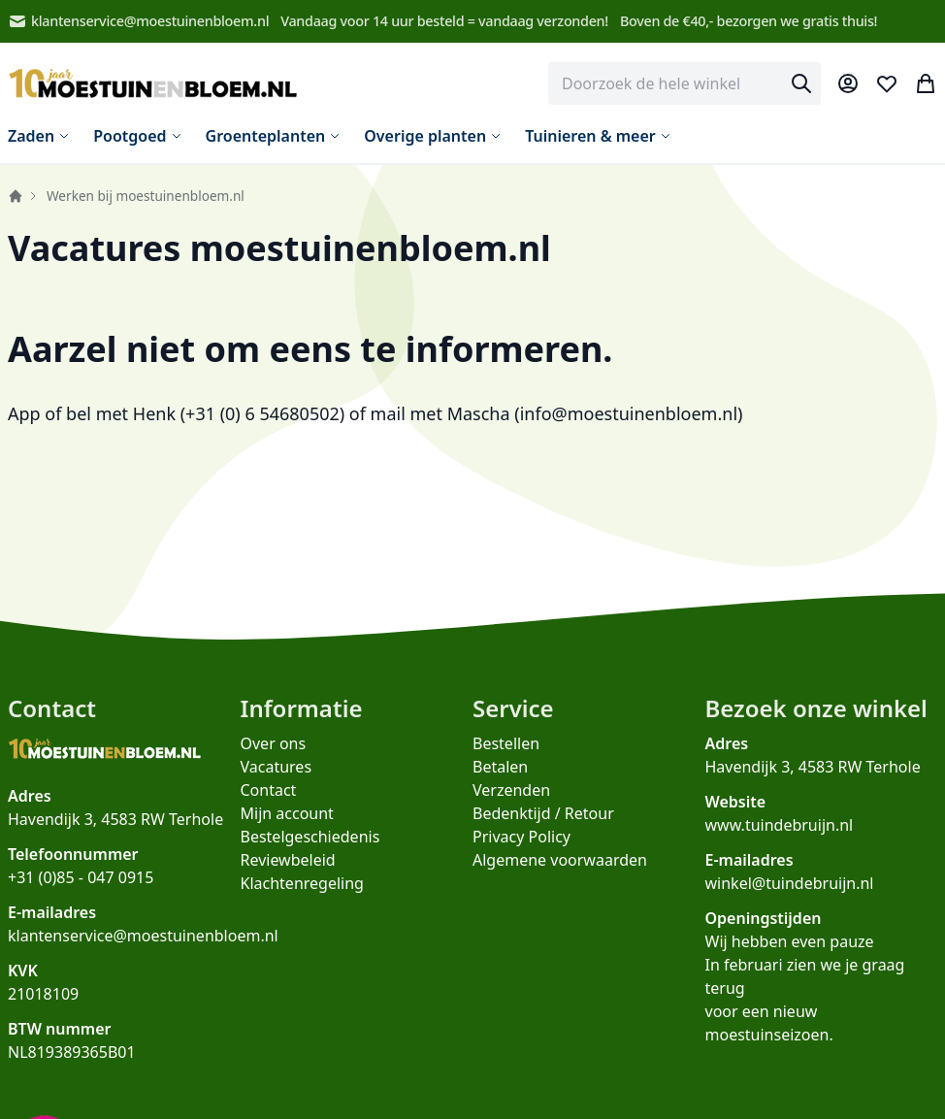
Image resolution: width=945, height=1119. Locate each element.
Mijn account (287, 813)
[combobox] (684, 83)
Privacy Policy (521, 836)
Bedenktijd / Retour (543, 813)
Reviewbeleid (288, 860)
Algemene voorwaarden (559, 860)
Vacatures (276, 766)
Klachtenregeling (302, 883)
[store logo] (153, 84)
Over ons (274, 743)
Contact (269, 790)
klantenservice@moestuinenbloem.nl (138, 21)
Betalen (500, 766)
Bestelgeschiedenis (310, 836)
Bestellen (505, 743)
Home (15, 196)
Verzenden (511, 790)
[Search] (801, 83)
